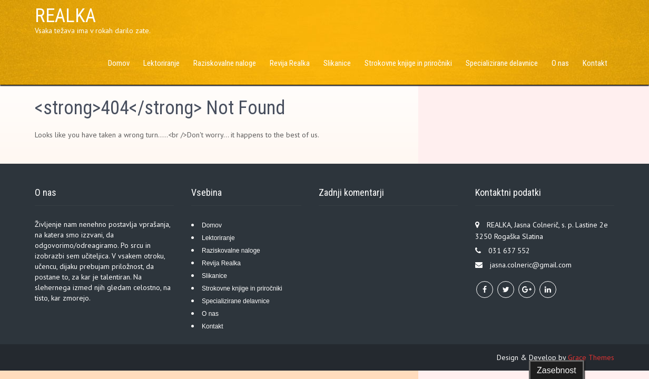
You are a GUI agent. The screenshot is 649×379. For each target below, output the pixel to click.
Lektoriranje (161, 63)
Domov (119, 63)
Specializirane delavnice (502, 63)
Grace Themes (591, 357)
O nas (560, 63)
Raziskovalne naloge (224, 63)
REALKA (65, 16)
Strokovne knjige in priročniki (408, 63)
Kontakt (595, 63)
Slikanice (337, 63)
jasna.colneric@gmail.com (531, 265)
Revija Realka (290, 63)
